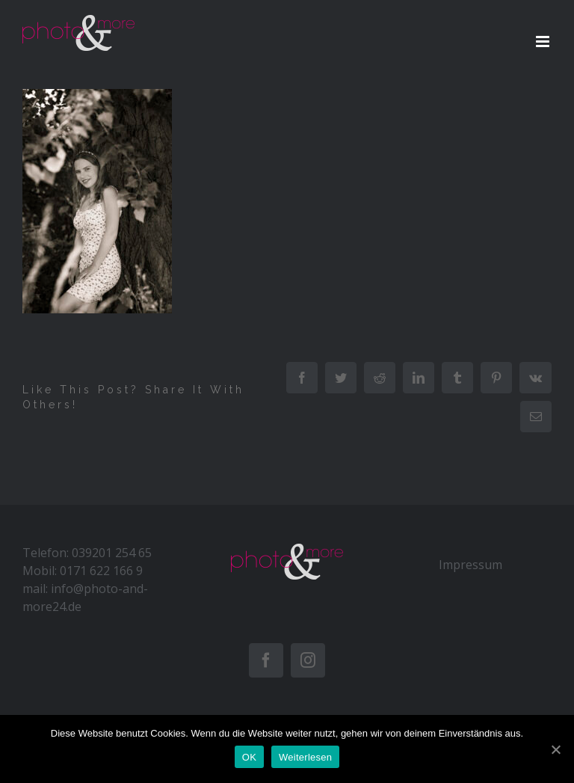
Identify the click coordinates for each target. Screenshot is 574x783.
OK (249, 757)
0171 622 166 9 (101, 570)
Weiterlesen (305, 757)
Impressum (470, 564)
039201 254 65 (112, 552)
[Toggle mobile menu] (544, 41)
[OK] (555, 749)
